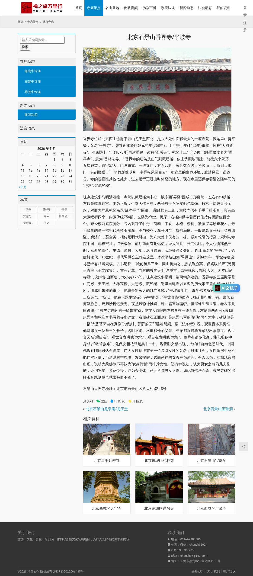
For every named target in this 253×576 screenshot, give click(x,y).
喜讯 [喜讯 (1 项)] (64, 209)
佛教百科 (149, 8)
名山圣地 (112, 8)
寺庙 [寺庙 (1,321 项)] (46, 216)
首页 (78, 8)
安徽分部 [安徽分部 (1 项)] (28, 216)
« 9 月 (23, 187)
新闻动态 (186, 8)
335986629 (187, 550)
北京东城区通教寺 (159, 508)
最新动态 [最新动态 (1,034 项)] (28, 223)
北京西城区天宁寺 (107, 508)
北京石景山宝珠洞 (218, 409)
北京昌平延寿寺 (107, 461)
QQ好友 (117, 401)
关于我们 (213, 571)
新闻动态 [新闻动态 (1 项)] (64, 216)
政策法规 (168, 8)
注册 (245, 26)
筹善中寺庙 (33, 92)
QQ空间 (135, 401)
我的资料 (224, 8)
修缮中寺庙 (33, 71)
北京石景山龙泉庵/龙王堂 (107, 409)
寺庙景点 (94, 8)
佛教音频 (131, 8)
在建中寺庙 (33, 81)
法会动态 (205, 8)
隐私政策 (198, 571)
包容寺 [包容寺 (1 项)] (46, 209)
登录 (245, 11)
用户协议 (229, 571)
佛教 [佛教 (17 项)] (28, 209)
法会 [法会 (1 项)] (46, 223)
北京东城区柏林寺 (159, 461)
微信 (101, 401)
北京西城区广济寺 (211, 508)
